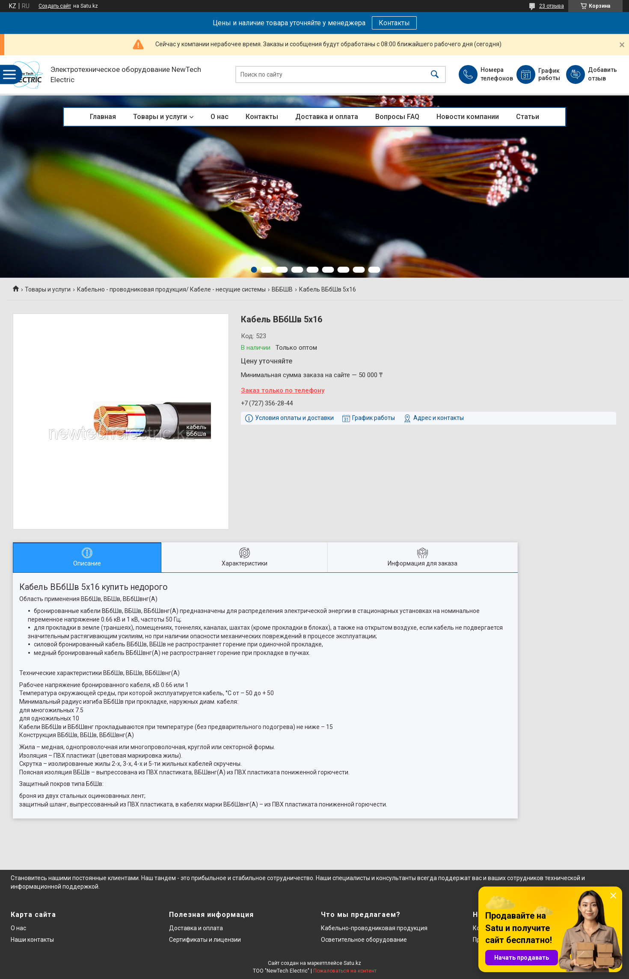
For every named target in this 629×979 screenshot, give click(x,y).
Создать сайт (55, 6)
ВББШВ (282, 289)
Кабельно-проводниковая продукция (374, 928)
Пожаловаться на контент (345, 971)
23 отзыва (551, 6)
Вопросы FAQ (397, 117)
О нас (219, 117)
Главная (103, 117)
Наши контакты (32, 939)
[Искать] (434, 75)
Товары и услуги (160, 117)
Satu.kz (352, 963)
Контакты (394, 23)
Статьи (527, 117)
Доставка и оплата (326, 117)
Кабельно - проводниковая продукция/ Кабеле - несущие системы (171, 289)
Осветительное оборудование (364, 939)
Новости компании (467, 117)
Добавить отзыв (602, 74)
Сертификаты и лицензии (205, 939)
